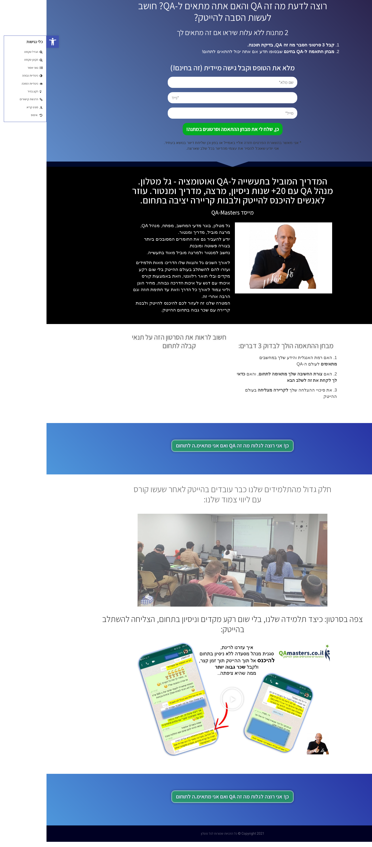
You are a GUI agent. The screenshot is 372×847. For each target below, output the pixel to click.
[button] (6, 42)
